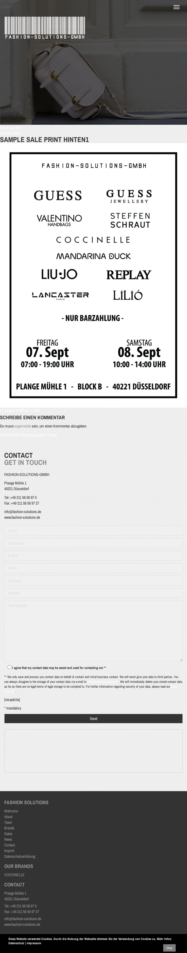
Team (8, 822)
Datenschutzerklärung (19, 856)
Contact (9, 845)
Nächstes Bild (10, 133)
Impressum (34, 943)
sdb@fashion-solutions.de (102, 681)
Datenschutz (16, 943)
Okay (169, 948)
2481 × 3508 (31, 410)
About (8, 816)
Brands (9, 828)
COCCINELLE (14, 874)
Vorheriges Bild (11, 127)
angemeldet (22, 426)
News (8, 839)
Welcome (11, 811)
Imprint (9, 850)
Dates (8, 833)
